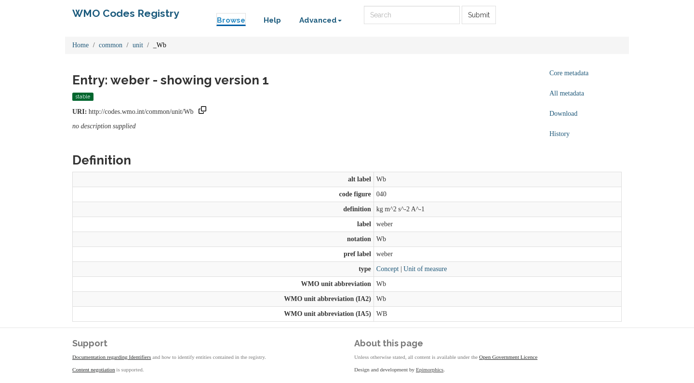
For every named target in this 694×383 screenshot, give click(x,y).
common (110, 45)
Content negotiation (93, 369)
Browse (231, 20)
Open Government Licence (508, 357)
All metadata (566, 93)
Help (272, 20)
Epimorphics (429, 369)
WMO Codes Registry (125, 13)
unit (138, 45)
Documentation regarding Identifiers (111, 357)
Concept (387, 269)
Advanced (320, 20)
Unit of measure (425, 269)
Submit (479, 15)
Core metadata (568, 73)
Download (563, 113)
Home (80, 45)
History (559, 133)
